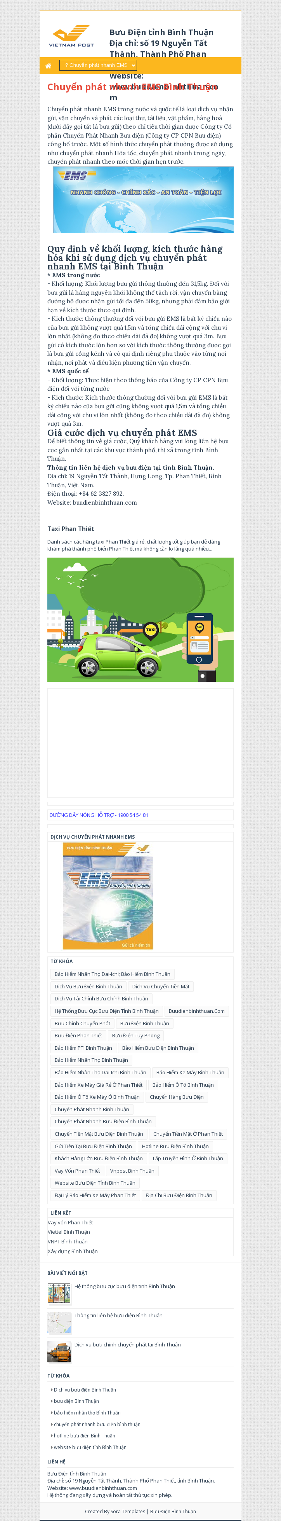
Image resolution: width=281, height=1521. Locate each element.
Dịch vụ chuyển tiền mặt (160, 986)
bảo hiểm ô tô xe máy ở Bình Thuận (97, 1096)
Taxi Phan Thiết (70, 529)
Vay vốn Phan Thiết (70, 1222)
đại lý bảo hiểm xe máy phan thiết (95, 1195)
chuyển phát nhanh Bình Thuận (92, 1109)
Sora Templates (128, 1511)
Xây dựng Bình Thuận (73, 1251)
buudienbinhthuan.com (197, 1010)
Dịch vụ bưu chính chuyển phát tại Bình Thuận (128, 1344)
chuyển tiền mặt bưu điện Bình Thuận (99, 1133)
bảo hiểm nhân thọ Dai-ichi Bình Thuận (100, 1072)
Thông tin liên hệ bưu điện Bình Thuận (119, 1315)
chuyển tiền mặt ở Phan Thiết (188, 1133)
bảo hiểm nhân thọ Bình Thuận (91, 1059)
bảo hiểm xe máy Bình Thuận (190, 1072)
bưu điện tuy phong (136, 1035)
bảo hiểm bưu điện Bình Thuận (158, 1047)
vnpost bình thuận (132, 1170)
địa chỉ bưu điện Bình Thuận (179, 1195)
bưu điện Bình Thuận (144, 1023)
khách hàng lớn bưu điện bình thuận (99, 1158)
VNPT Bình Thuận (68, 1241)
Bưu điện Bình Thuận (173, 1511)
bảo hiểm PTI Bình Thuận (83, 1047)
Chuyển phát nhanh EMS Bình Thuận (132, 86)
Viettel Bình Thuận (69, 1231)
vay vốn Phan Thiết (77, 1170)
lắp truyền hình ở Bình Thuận (188, 1158)
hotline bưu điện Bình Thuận (175, 1146)
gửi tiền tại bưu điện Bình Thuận (93, 1146)
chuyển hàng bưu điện (177, 1096)
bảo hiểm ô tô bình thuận (183, 1084)
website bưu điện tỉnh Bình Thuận (95, 1182)
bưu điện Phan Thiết (78, 1035)
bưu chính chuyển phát (82, 1023)
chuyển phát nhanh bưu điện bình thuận (103, 1121)
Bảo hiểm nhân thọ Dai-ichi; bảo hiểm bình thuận (112, 973)
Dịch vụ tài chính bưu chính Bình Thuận (101, 998)
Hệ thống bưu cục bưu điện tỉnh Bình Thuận (107, 1010)
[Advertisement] (140, 743)
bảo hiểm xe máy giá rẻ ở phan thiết (98, 1084)
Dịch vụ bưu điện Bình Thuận (88, 986)
